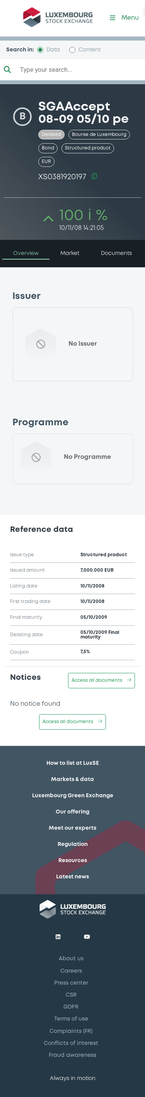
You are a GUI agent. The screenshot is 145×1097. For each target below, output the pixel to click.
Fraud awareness (72, 1055)
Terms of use (71, 1019)
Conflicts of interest (71, 1043)
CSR (71, 995)
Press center (71, 983)
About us (71, 958)
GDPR (70, 1007)
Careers (71, 971)
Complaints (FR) (70, 1031)
